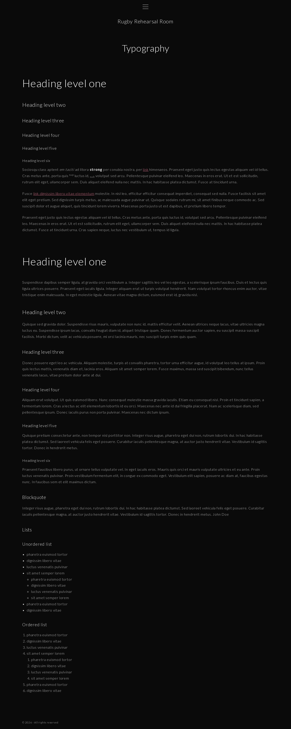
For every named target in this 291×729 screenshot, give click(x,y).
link (145, 169)
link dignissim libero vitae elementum (63, 193)
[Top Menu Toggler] (145, 7)
